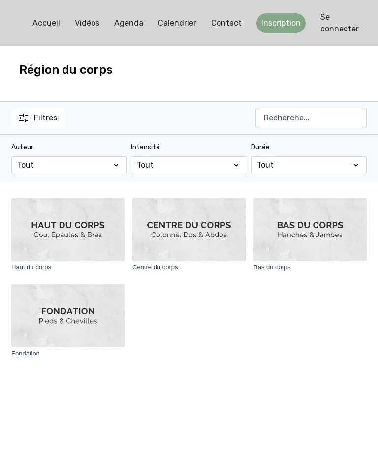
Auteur (22, 147)
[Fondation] (68, 353)
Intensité (145, 147)
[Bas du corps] (310, 267)
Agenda (128, 23)
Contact (226, 23)
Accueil (46, 23)
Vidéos (87, 23)
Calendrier (177, 23)
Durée (260, 147)
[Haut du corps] (68, 267)
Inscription (281, 23)
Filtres (38, 117)
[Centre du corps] (189, 267)
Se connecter (339, 22)
